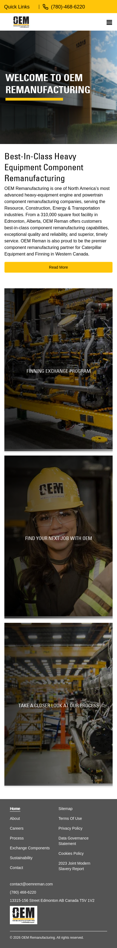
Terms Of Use (70, 818)
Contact (16, 867)
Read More (58, 267)
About (15, 818)
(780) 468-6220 (23, 892)
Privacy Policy (70, 828)
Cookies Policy (71, 853)
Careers (17, 828)
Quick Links (17, 7)
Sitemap (66, 808)
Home (15, 808)
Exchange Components (30, 848)
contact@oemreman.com (31, 884)
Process (17, 838)
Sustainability (21, 858)
